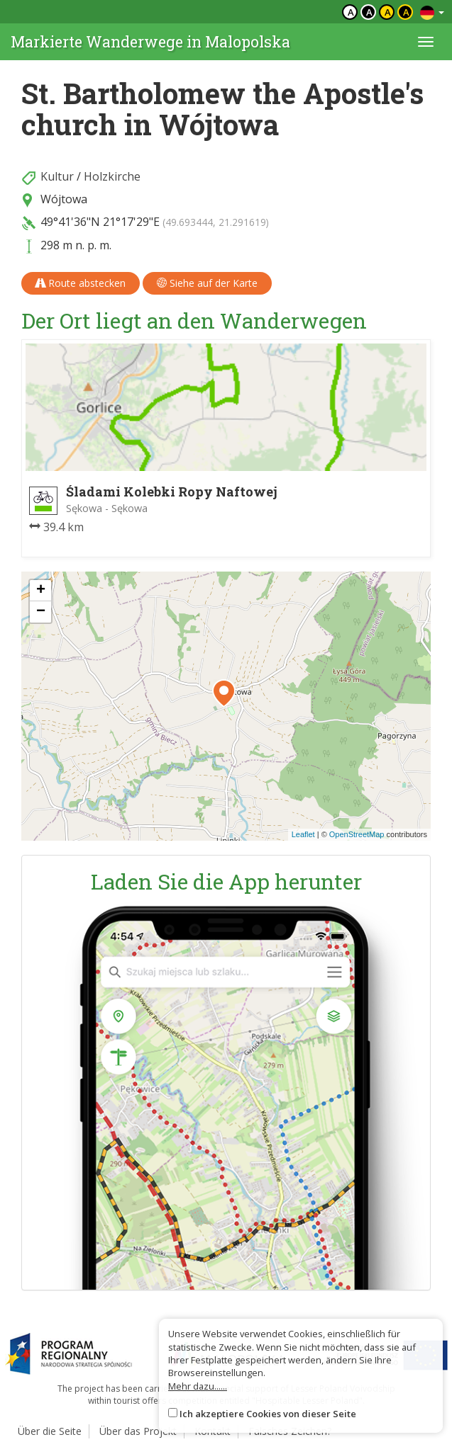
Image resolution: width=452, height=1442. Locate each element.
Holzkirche (112, 176)
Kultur (57, 176)
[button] (224, 693)
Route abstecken (80, 283)
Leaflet (303, 834)
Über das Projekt (138, 1431)
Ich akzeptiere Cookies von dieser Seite (268, 1413)
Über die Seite (50, 1431)
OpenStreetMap (357, 834)
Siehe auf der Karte (207, 283)
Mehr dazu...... (197, 1386)
